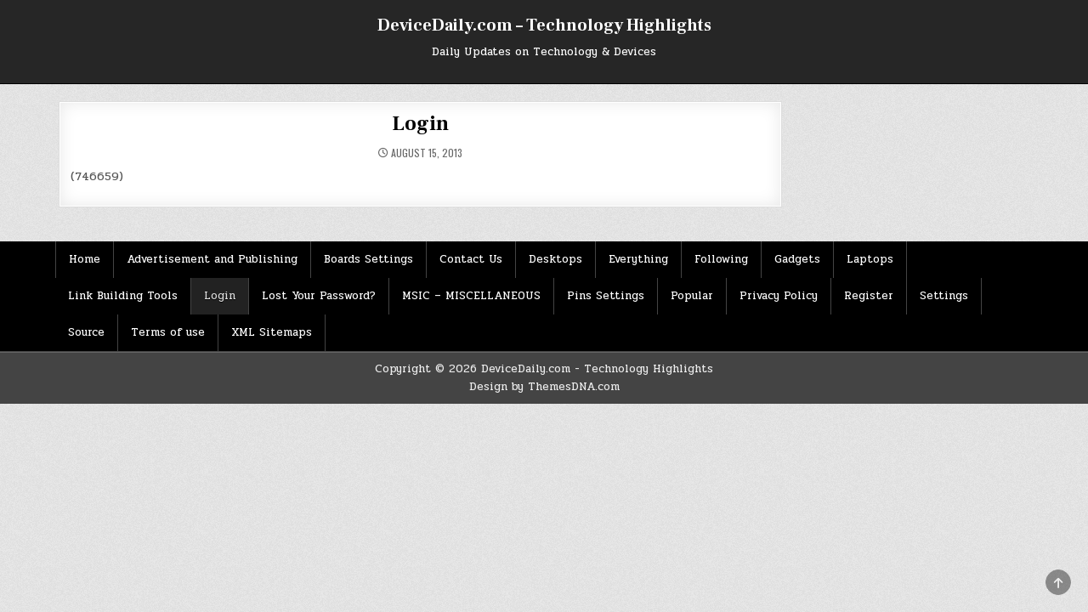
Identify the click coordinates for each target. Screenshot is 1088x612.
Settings (944, 295)
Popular (692, 295)
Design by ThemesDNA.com (544, 386)
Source (86, 332)
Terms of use (168, 332)
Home (84, 259)
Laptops (870, 259)
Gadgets (797, 259)
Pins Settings (605, 295)
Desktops (555, 259)
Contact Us (470, 259)
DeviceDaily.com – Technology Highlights (544, 25)
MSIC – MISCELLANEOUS (471, 295)
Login (420, 123)
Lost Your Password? (319, 295)
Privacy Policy (779, 295)
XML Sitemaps (271, 332)
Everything (638, 259)
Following (721, 259)
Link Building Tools (123, 295)
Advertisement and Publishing (212, 259)
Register (868, 295)
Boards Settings (368, 259)
